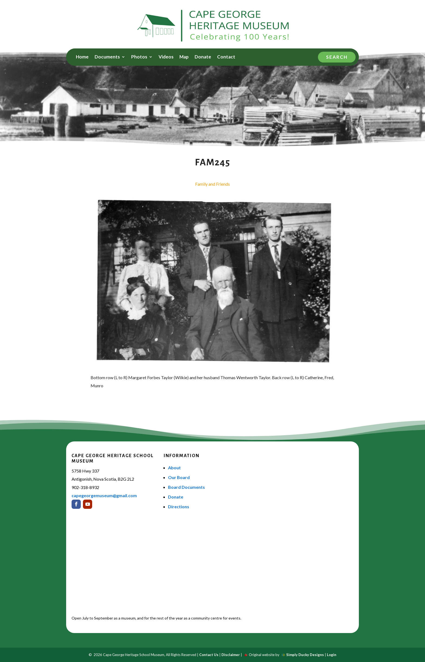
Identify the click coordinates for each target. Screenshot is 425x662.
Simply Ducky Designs (305, 655)
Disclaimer (230, 655)
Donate (203, 57)
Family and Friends (212, 183)
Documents (107, 57)
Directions (178, 506)
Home (82, 57)
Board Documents (186, 487)
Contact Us (208, 655)
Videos (166, 57)
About (174, 467)
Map (184, 57)
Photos (139, 57)
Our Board (179, 477)
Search (336, 57)
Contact (226, 57)
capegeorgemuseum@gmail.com (104, 495)
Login (331, 655)
